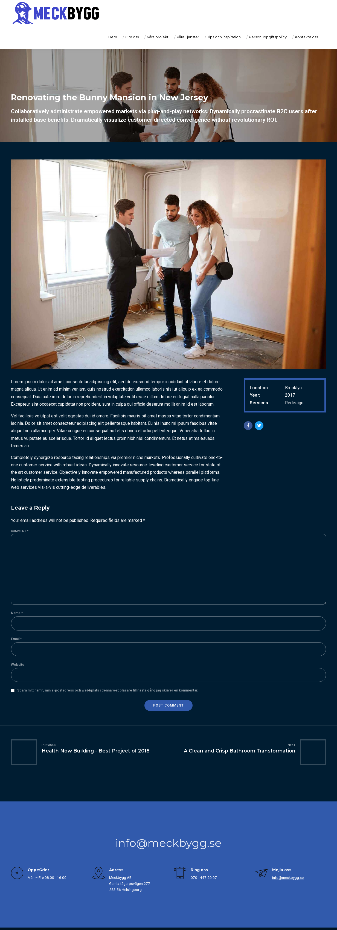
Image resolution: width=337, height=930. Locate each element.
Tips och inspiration (224, 37)
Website (17, 664)
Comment (19, 531)
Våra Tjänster (188, 37)
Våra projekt (157, 37)
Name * (17, 613)
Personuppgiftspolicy (268, 37)
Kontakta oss (306, 37)
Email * (16, 639)
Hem (112, 37)
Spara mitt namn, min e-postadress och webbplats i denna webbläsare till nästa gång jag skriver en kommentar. (107, 690)
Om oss (132, 37)
